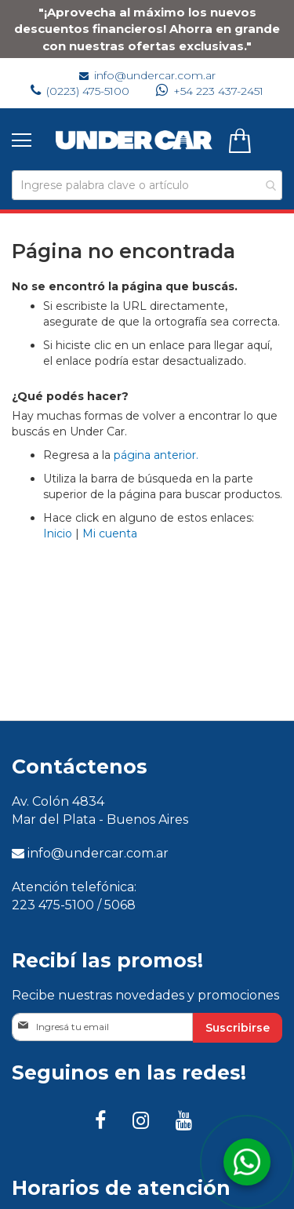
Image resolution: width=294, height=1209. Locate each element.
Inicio (57, 533)
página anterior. (156, 455)
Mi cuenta (109, 533)
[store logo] (134, 140)
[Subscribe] (237, 1028)
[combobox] (147, 185)
